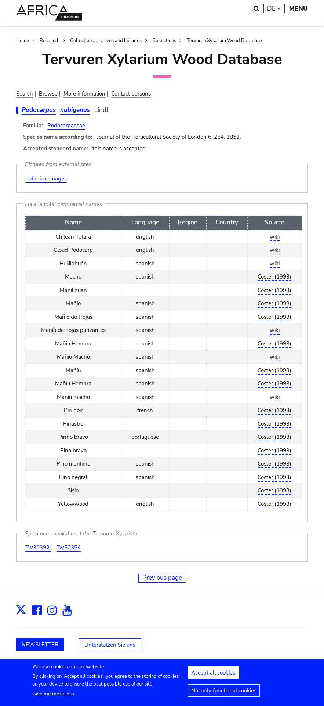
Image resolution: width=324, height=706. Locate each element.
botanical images (46, 178)
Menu (298, 8)
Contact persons (131, 93)
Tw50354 (69, 547)
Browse (48, 93)
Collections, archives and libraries (106, 40)
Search (24, 93)
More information (84, 93)
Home (22, 40)
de (276, 8)
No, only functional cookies (223, 694)
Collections (164, 40)
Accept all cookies (213, 676)
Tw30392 (38, 547)
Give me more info (53, 697)
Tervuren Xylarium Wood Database (224, 40)
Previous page (162, 578)
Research (49, 40)
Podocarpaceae (66, 125)
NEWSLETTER (40, 644)
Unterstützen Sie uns (109, 645)
